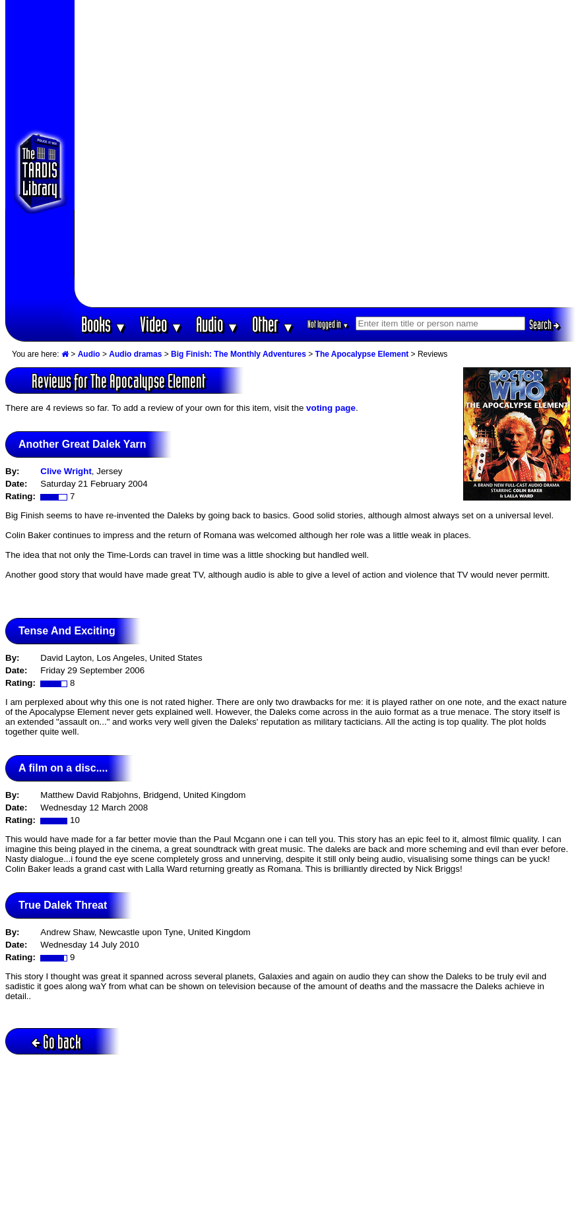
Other (273, 324)
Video (161, 324)
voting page (331, 408)
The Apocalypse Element (362, 354)
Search (544, 324)
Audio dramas (135, 354)
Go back (56, 1041)
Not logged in (328, 324)
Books (104, 324)
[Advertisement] (153, 153)
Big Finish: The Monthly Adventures (238, 354)
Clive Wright (66, 471)
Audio (217, 324)
